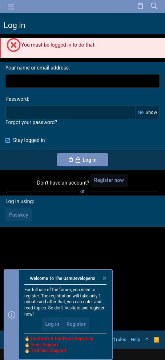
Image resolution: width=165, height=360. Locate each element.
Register (76, 324)
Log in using (19, 201)
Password (16, 99)
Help (135, 339)
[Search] (154, 6)
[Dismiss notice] (104, 279)
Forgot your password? (31, 122)
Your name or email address (37, 68)
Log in (52, 324)
